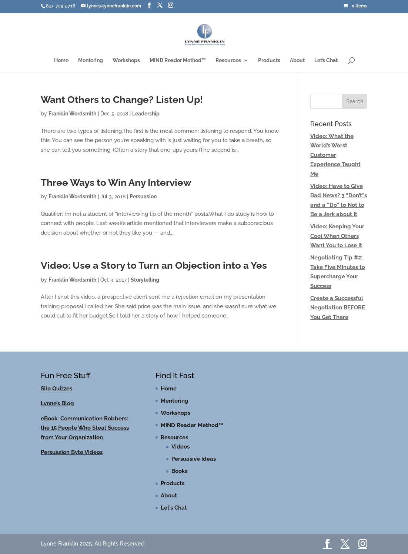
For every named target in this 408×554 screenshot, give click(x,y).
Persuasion (143, 196)
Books (179, 471)
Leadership (146, 114)
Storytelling (145, 280)
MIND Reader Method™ (178, 60)
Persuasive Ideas (193, 459)
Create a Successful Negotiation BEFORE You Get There (337, 307)
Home (61, 60)
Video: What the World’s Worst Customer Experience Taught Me (335, 155)
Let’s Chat (326, 60)
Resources (228, 60)
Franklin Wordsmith (72, 114)
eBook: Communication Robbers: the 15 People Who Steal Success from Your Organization (85, 428)
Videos (180, 446)
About (297, 60)
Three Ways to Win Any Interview (116, 182)
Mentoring (90, 60)
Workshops (126, 60)
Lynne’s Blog (57, 403)
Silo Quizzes (56, 388)
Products (269, 60)
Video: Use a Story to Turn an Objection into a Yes (154, 265)
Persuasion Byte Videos (72, 452)
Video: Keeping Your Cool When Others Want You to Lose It (337, 236)
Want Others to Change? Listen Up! (122, 99)
